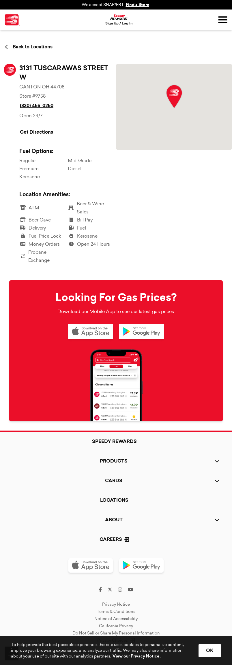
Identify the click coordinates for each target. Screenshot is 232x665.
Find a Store (137, 5)
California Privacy (116, 626)
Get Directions (36, 132)
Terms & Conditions (116, 611)
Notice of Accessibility (116, 619)
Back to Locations (29, 47)
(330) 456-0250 (36, 105)
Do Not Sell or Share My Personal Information (116, 633)
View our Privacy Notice (136, 656)
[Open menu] (223, 20)
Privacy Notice (116, 604)
